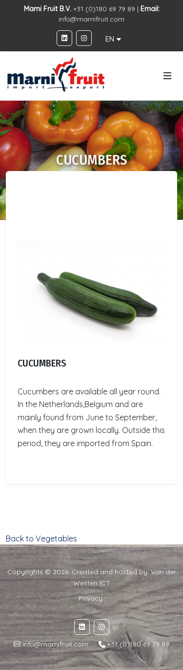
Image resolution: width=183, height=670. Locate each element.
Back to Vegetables (41, 538)
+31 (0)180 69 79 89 (138, 644)
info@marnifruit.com (91, 19)
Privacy (90, 598)
